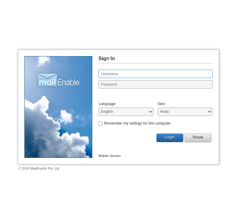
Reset (198, 137)
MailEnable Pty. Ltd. (45, 168)
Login (170, 137)
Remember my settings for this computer (137, 123)
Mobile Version (109, 156)
